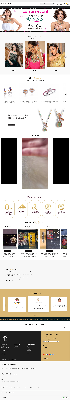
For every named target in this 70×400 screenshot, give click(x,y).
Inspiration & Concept (4, 351)
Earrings (10, 6)
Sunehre (8, 374)
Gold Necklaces (4, 399)
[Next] (65, 57)
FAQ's (28, 347)
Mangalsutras (43, 6)
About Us (2, 346)
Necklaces (16, 6)
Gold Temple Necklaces (19, 399)
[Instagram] (47, 347)
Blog (15, 349)
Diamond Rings (8, 381)
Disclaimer (14, 358)
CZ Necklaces (34, 399)
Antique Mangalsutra (42, 387)
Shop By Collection (52, 6)
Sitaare (6, 374)
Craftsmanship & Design (4, 350)
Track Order (29, 353)
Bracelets (36, 6)
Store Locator (3, 353)
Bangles (31, 6)
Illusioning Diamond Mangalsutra (24, 387)
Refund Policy (29, 350)
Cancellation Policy (30, 351)
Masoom (12, 374)
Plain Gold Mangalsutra (5, 387)
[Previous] (5, 57)
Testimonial (15, 347)
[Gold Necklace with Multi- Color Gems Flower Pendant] (45, 91)
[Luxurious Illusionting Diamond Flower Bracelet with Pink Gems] (24, 91)
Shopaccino (48, 358)
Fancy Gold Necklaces (27, 399)
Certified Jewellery (4, 349)
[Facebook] (43, 347)
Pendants (21, 6)
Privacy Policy (10, 358)
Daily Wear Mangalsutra (34, 387)
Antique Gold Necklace (40, 399)
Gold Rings (3, 381)
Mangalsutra (17, 368)
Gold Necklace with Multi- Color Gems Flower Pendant (45, 102)
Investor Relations (3, 354)
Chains (26, 6)
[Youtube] (45, 347)
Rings (5, 6)
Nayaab (3, 374)
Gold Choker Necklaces (11, 399)
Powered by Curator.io (64, 327)
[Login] (57, 4)
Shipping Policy (29, 349)
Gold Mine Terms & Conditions (5, 347)
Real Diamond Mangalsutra (14, 387)
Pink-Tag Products (62, 6)
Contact (28, 346)
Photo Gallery (16, 346)
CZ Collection (16, 374)
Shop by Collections (32, 368)
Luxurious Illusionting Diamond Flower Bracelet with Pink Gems (24, 102)
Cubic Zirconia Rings (14, 381)
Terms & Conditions (4, 358)
